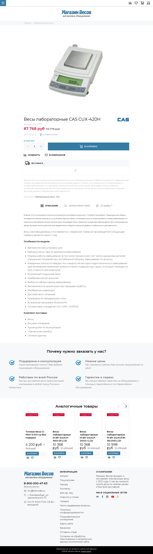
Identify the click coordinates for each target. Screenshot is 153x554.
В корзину (32, 453)
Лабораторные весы (45, 197)
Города (64, 484)
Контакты (65, 488)
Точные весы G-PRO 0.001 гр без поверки (36, 434)
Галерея (64, 501)
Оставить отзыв (68, 532)
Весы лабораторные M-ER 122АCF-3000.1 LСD (89, 436)
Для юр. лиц (66, 493)
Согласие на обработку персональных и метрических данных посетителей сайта (76, 539)
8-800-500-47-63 (35, 483)
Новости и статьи (69, 497)
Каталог (64, 476)
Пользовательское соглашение (70, 518)
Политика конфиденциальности (72, 511)
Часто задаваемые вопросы (75, 505)
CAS (57, 197)
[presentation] (119, 406)
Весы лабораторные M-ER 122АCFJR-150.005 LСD (116, 436)
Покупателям (67, 480)
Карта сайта (66, 523)
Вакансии (65, 528)
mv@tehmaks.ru (36, 490)
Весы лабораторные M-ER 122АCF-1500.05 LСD (62, 436)
